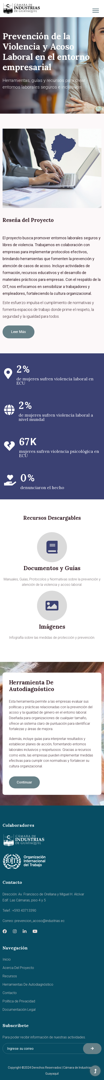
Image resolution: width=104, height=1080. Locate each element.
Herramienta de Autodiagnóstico (31, 685)
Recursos (10, 976)
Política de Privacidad (19, 1001)
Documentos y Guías (52, 568)
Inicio (7, 959)
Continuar (24, 782)
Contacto (10, 993)
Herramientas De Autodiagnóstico (28, 984)
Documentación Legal (19, 1010)
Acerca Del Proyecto (18, 968)
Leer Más (18, 332)
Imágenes (52, 626)
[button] (95, 10)
